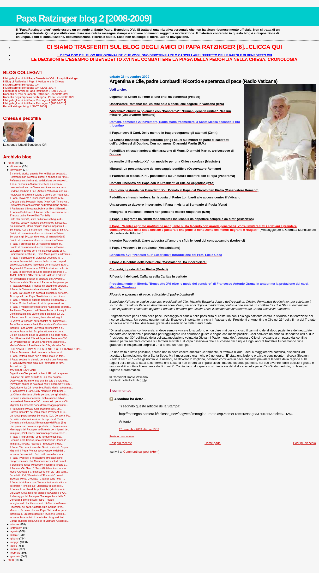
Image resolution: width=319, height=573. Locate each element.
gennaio (16, 556)
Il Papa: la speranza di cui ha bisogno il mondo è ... (38, 271)
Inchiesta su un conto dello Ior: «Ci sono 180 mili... (38, 513)
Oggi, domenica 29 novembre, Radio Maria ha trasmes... (41, 387)
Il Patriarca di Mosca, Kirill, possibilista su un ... (36, 408)
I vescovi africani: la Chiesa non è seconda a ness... (39, 187)
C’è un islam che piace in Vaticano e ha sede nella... (39, 334)
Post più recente (120, 443)
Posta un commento (121, 436)
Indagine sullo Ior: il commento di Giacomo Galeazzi (39, 503)
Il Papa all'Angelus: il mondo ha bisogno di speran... (39, 285)
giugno (15, 538)
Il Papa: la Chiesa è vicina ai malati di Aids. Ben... (37, 289)
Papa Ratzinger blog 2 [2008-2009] (83, 18)
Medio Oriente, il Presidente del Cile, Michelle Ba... (38, 345)
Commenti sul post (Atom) (141, 451)
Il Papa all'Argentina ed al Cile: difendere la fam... (37, 362)
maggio (15, 542)
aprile (14, 545)
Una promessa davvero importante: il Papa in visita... (39, 426)
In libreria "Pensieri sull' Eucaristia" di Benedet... (37, 485)
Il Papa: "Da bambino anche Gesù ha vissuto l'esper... (40, 447)
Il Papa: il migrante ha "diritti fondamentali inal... (36, 436)
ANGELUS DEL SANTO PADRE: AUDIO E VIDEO (38, 275)
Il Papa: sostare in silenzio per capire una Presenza (38, 359)
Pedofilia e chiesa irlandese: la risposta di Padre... (38, 419)
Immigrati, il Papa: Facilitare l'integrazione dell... (36, 443)
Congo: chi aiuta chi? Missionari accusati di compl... (39, 461)
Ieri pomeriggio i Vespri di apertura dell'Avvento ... (37, 278)
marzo (15, 549)
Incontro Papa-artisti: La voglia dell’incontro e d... (37, 327)
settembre (17, 528)
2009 (10, 162)
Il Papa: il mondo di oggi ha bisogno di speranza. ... (38, 299)
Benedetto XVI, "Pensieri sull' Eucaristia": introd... (37, 475)
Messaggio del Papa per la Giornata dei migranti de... (40, 429)
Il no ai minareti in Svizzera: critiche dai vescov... (37, 184)
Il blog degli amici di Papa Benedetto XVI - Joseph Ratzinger (40, 78)
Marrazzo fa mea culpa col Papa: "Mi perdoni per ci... (39, 510)
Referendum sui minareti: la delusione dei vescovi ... (39, 180)
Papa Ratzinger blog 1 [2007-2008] (25, 106)
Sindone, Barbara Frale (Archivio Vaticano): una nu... (39, 191)
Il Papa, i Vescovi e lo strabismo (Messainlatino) (36, 457)
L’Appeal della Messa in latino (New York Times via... (39, 201)
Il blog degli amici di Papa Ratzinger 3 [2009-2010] (34, 103)
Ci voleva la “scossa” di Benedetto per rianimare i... (38, 320)
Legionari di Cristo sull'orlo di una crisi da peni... (36, 377)
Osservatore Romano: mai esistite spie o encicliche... (39, 380)
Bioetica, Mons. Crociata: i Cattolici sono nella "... (37, 478)
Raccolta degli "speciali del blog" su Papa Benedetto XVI (38, 96)
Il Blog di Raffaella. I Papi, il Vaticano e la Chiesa (33, 81)
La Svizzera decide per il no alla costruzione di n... (38, 250)
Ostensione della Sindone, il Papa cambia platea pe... (40, 282)
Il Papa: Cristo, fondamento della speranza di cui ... (38, 303)
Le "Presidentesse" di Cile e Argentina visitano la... (38, 341)
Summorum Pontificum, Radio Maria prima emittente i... (41, 254)
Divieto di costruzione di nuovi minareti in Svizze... (38, 233)
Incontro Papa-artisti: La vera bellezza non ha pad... (39, 261)
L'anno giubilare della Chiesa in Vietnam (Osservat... (39, 520)
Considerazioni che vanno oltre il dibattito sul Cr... (37, 313)
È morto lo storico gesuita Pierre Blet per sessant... (38, 173)
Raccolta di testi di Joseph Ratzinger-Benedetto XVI (35, 93)
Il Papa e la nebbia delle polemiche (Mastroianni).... (38, 489)
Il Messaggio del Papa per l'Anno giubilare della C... (39, 496)
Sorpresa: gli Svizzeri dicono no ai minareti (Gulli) (37, 236)
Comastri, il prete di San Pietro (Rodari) (32, 499)
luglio (14, 534)
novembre (17, 169)
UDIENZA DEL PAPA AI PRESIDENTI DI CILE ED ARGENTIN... (46, 348)
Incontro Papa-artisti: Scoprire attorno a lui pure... (37, 331)
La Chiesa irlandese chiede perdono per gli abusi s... (39, 394)
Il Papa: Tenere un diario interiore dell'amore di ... (37, 352)
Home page (213, 443)
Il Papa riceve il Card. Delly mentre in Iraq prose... (38, 390)
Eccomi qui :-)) (18, 366)
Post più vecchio (304, 443)
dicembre (16, 166)
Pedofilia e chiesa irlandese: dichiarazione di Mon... (38, 398)
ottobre (15, 524)
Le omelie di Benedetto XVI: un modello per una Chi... (40, 401)
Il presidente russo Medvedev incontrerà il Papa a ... (39, 464)
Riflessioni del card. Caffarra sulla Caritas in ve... (37, 506)
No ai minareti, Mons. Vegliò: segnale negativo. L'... (38, 226)
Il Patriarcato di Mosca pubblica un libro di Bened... (38, 208)
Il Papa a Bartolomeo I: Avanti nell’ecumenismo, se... (39, 212)
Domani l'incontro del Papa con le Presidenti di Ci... (38, 412)
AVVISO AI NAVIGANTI (23, 370)
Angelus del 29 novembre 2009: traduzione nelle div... (40, 268)
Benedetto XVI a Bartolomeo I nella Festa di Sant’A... (39, 229)
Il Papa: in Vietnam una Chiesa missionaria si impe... (39, 482)
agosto (15, 531)
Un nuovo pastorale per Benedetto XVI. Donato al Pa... (40, 415)
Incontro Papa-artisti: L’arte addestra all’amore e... (38, 454)
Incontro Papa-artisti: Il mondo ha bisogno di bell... (38, 517)
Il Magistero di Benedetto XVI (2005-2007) (29, 87)
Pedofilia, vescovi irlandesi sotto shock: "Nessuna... (38, 222)
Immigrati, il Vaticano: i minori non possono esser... (38, 433)
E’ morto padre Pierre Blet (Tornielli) (30, 215)
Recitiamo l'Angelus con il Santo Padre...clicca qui (38, 310)
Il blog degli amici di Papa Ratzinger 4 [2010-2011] (34, 100)
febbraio (16, 552)
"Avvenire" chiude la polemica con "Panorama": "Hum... (41, 383)
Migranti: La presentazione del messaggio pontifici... (39, 405)
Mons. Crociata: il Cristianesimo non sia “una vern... (39, 471)
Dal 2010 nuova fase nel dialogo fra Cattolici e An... (38, 492)
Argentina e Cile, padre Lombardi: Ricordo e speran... (40, 373)
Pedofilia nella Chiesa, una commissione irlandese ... (39, 440)
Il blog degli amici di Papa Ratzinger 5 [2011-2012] (34, 90)
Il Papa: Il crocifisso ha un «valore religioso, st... (36, 243)
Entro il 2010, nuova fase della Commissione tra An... (39, 264)
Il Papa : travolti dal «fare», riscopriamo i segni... (37, 317)
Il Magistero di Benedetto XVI (21, 84)
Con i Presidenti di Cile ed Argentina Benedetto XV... (39, 338)
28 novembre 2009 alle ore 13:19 (139, 429)
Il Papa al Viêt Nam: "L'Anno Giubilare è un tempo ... (39, 468)
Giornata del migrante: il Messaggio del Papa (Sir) (38, 422)
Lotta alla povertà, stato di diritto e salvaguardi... (37, 219)
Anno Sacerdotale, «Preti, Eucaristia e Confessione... (39, 324)
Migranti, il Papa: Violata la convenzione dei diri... (37, 450)
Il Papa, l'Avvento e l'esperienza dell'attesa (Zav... (37, 198)
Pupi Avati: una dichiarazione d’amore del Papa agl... (39, 194)
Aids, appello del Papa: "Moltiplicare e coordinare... (38, 296)
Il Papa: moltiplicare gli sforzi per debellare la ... (36, 257)
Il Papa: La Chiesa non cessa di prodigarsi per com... (39, 292)
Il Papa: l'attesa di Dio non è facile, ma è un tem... (38, 355)
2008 (10, 559)
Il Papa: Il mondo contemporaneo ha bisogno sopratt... (40, 306)
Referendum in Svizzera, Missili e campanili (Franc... (39, 176)
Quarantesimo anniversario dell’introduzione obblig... (39, 204)
